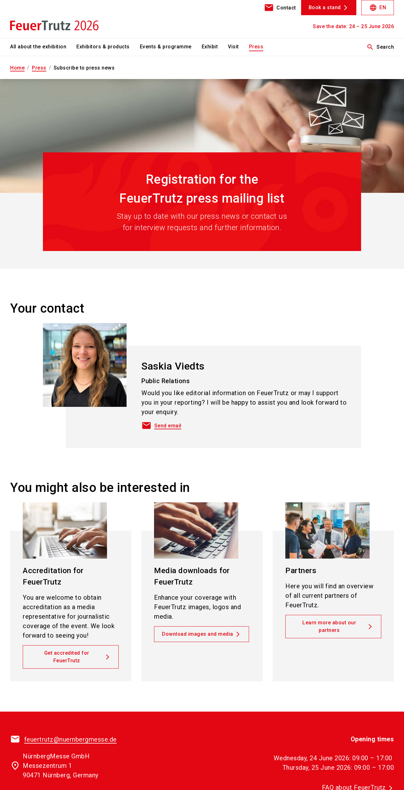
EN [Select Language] (377, 7)
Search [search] (380, 47)
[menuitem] (43, 47)
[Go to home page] (54, 19)
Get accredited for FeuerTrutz (66, 657)
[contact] (280, 7)
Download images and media (197, 634)
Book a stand (325, 7)
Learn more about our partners (329, 626)
